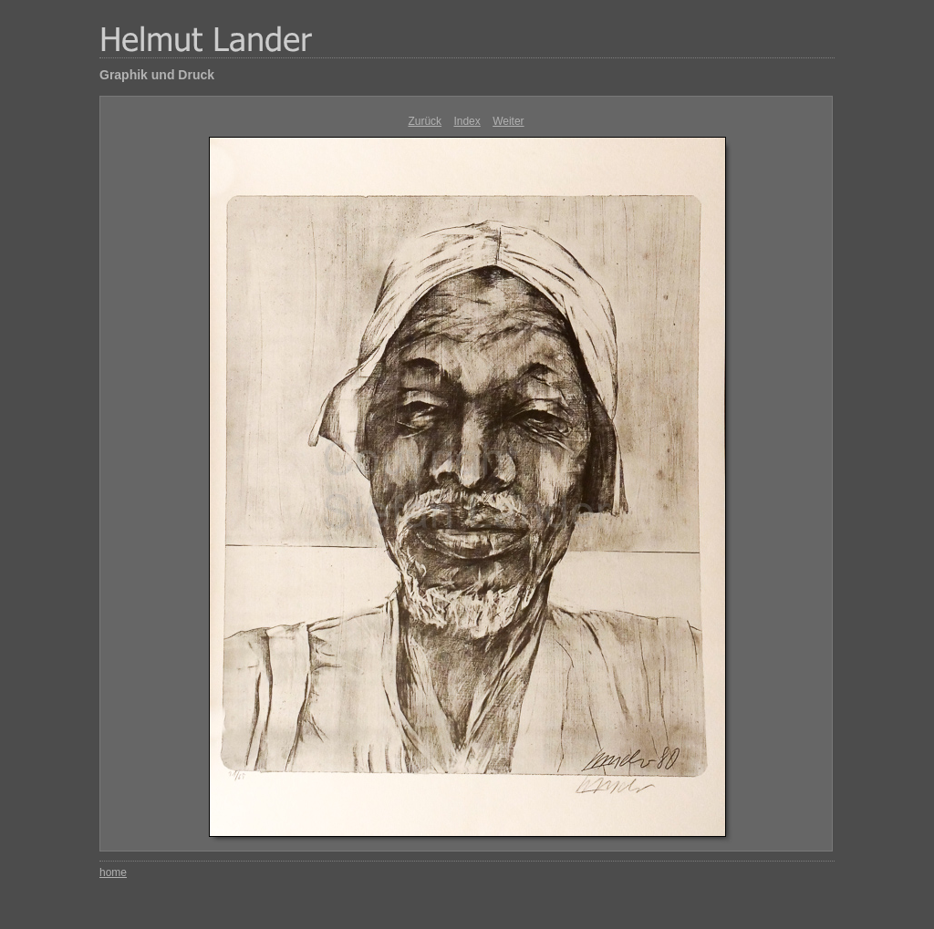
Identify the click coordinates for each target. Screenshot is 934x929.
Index (466, 121)
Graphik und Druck (156, 74)
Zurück (424, 121)
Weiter (508, 121)
